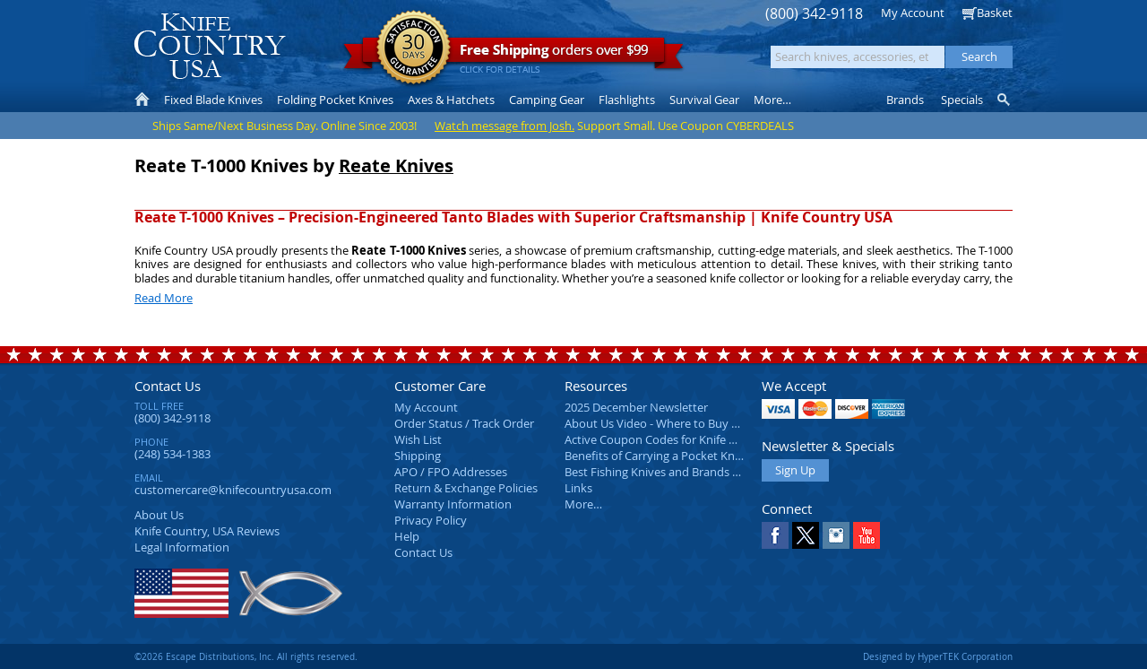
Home (142, 99)
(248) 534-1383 (172, 454)
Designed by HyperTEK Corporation (938, 656)
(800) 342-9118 (814, 13)
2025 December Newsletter (636, 407)
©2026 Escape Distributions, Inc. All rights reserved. (246, 656)
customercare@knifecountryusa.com (233, 490)
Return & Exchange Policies (466, 488)
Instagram (836, 535)
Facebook (775, 535)
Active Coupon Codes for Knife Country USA (681, 439)
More (772, 99)
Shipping (417, 455)
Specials (962, 99)
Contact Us (167, 386)
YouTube (866, 535)
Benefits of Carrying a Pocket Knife (656, 455)
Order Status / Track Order (464, 423)
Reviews (207, 531)
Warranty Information (453, 504)
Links (578, 488)
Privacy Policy (430, 520)
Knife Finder (1005, 99)
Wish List (418, 439)
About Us (159, 515)
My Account (912, 12)
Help (406, 536)
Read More (163, 298)
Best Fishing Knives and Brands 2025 (661, 472)
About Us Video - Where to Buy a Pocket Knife (685, 423)
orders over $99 (513, 54)
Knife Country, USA (209, 46)
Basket (995, 12)
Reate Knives (396, 165)
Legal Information (181, 547)
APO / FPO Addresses (450, 472)
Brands (905, 99)
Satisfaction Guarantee (413, 49)
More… (583, 504)
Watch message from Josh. (504, 125)
